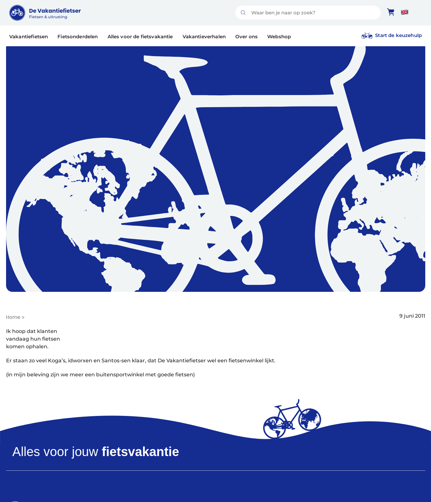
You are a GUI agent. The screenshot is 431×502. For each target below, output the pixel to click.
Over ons (246, 36)
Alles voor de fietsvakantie (140, 36)
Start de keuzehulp (398, 35)
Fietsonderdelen (77, 36)
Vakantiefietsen (28, 36)
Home (13, 317)
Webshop (279, 36)
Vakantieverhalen (204, 36)
